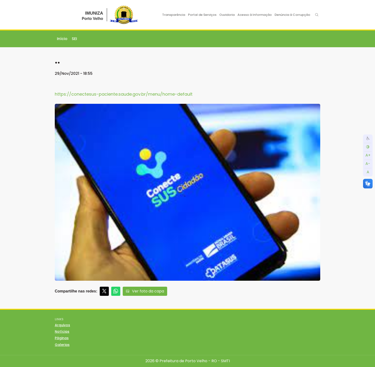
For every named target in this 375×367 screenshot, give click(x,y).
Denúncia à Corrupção (292, 14)
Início (62, 38)
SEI (74, 38)
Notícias (62, 331)
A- (367, 163)
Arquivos (62, 325)
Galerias (62, 344)
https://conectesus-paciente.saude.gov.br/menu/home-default (124, 94)
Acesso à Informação (254, 14)
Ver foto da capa (145, 291)
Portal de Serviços (202, 14)
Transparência (173, 14)
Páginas (62, 338)
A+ (367, 155)
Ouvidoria (227, 14)
